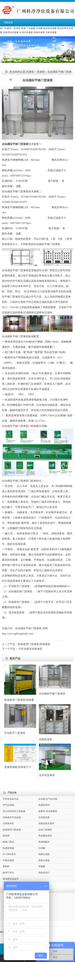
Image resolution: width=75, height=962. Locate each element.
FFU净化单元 (9, 854)
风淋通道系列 (45, 835)
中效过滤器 (8, 860)
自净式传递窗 (26, 32)
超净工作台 (8, 872)
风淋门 (24, 28)
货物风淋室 (55, 722)
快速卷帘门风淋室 (12, 829)
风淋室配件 (44, 842)
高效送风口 (44, 872)
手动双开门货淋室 (19, 586)
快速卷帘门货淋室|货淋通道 (34, 644)
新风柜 (6, 866)
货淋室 (41, 71)
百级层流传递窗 (11, 32)
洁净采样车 (8, 823)
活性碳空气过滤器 (12, 817)
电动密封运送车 (11, 878)
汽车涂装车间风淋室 (30, 648)
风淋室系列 (44, 805)
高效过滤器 (54, 170)
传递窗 (31, 28)
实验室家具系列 (46, 823)
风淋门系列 (8, 842)
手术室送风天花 (11, 799)
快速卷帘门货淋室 (19, 602)
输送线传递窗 (50, 28)
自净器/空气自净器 (47, 799)
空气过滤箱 (8, 805)
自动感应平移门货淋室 (55, 680)
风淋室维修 (8, 848)
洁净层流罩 (44, 817)
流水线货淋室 (55, 760)
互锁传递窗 (51, 32)
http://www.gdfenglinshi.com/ (18, 633)
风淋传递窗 (39, 32)
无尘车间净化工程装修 (14, 811)
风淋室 (17, 28)
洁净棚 (39, 28)
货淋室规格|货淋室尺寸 (20, 756)
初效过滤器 (23, 362)
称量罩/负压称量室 (47, 811)
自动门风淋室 (45, 829)
